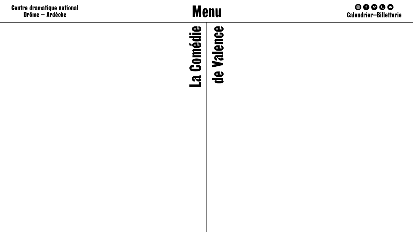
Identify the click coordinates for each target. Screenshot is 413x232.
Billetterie (389, 15)
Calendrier (360, 15)
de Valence (217, 55)
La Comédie (195, 57)
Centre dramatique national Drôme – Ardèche (44, 11)
